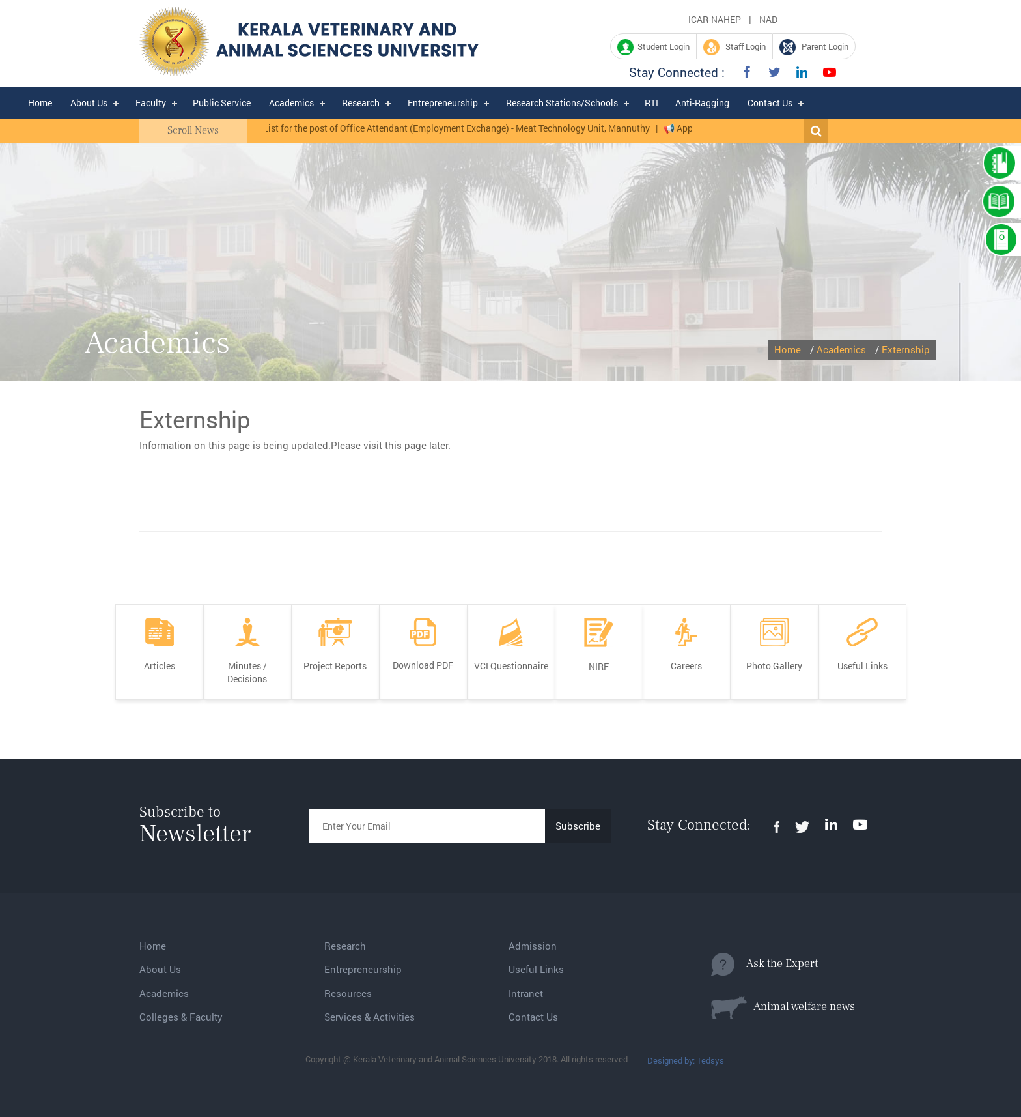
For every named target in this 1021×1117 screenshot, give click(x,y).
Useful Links (536, 969)
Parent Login (813, 47)
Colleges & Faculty (181, 1016)
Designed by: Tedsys (685, 1060)
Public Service (222, 102)
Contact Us (770, 102)
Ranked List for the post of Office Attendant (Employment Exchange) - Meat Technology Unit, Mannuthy (450, 128)
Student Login (653, 47)
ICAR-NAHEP (714, 19)
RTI (651, 102)
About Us (88, 102)
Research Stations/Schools (562, 102)
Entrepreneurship (443, 102)
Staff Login (734, 47)
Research (361, 102)
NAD (768, 19)
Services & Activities (369, 1016)
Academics (291, 102)
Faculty (150, 102)
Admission (533, 945)
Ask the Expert (764, 964)
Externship (906, 349)
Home (40, 102)
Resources (348, 993)
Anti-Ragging (702, 102)
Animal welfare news (783, 1007)
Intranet (526, 993)
